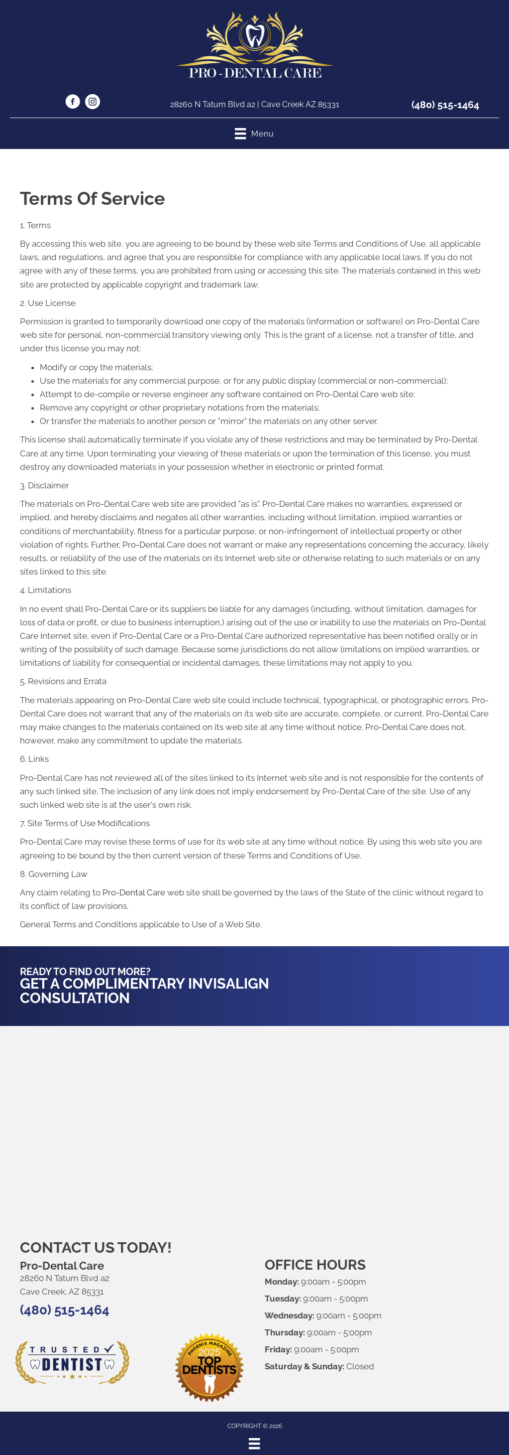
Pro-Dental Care (133, 892)
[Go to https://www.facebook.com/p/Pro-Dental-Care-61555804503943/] (72, 103)
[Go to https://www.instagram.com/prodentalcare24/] (92, 103)
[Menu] (254, 1443)
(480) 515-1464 (445, 105)
